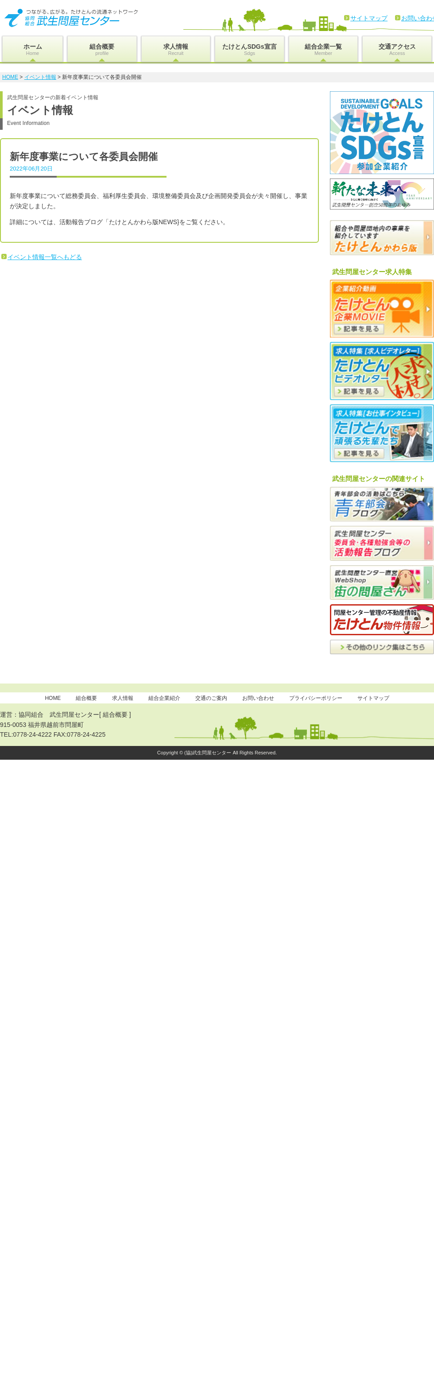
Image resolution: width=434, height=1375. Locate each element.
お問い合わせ (258, 698)
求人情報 (176, 49)
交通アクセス (397, 49)
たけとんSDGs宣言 (249, 49)
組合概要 (102, 49)
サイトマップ (369, 18)
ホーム (32, 49)
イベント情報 (40, 77)
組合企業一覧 (323, 49)
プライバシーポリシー (315, 698)
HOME (10, 77)
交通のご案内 (211, 698)
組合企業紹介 (164, 698)
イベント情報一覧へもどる (45, 256)
